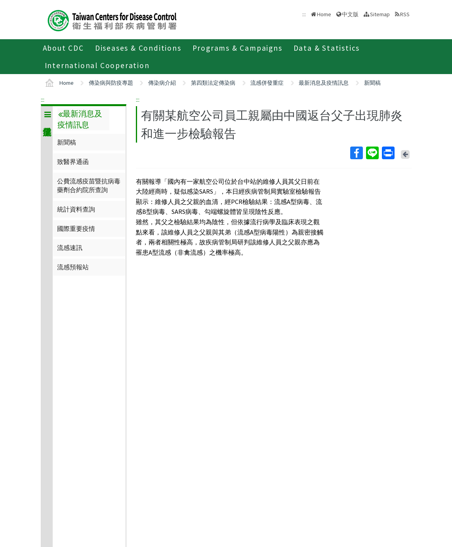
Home (324, 14)
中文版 (350, 14)
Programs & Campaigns (237, 48)
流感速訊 (69, 248)
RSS (405, 14)
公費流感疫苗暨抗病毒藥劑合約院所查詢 (88, 185)
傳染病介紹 (162, 82)
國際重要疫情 (76, 229)
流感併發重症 (267, 82)
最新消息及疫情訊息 (324, 82)
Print (388, 153)
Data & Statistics (327, 48)
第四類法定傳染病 (213, 82)
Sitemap (380, 14)
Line (372, 153)
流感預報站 (73, 267)
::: (42, 99)
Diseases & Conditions (138, 48)
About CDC (63, 48)
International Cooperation (97, 65)
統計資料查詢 (76, 209)
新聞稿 (372, 82)
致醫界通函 (73, 162)
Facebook (356, 153)
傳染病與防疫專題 (111, 82)
